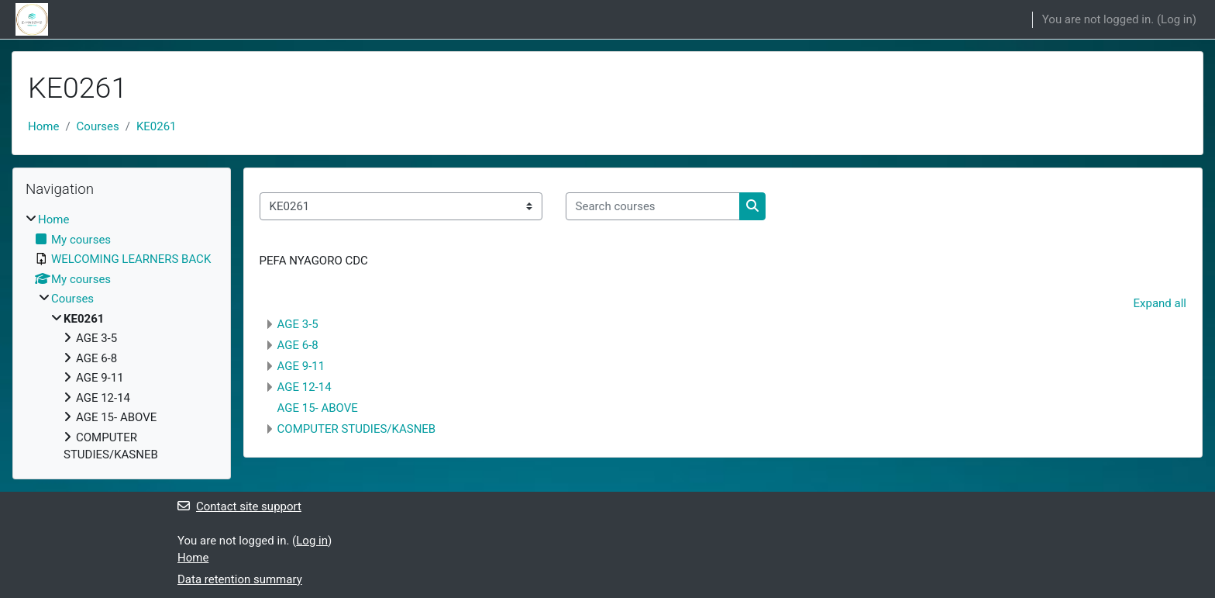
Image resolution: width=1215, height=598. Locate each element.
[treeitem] (122, 337)
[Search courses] (653, 206)
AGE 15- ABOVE (317, 408)
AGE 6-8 (297, 345)
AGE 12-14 (304, 387)
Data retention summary (239, 579)
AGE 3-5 (297, 324)
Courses (98, 126)
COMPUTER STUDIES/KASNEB (356, 429)
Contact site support (239, 506)
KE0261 (156, 126)
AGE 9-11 (301, 366)
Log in (1177, 19)
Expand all (1160, 303)
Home (43, 126)
